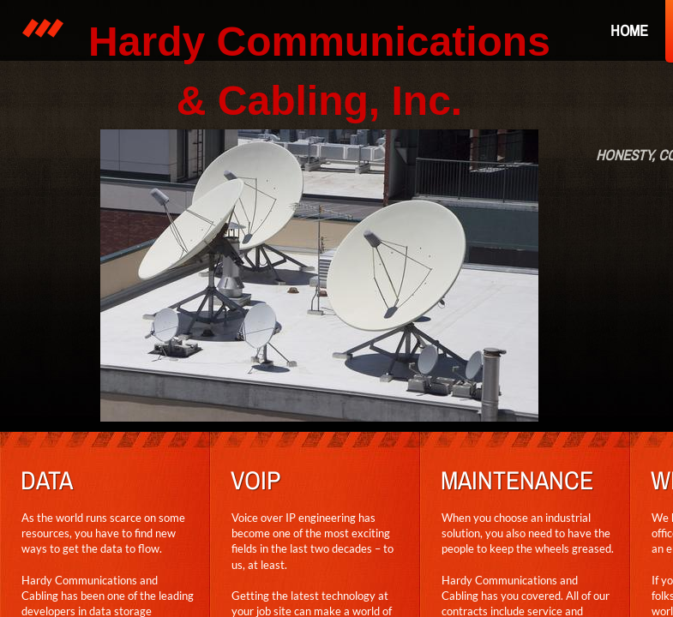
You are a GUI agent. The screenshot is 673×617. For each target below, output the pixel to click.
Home (629, 30)
